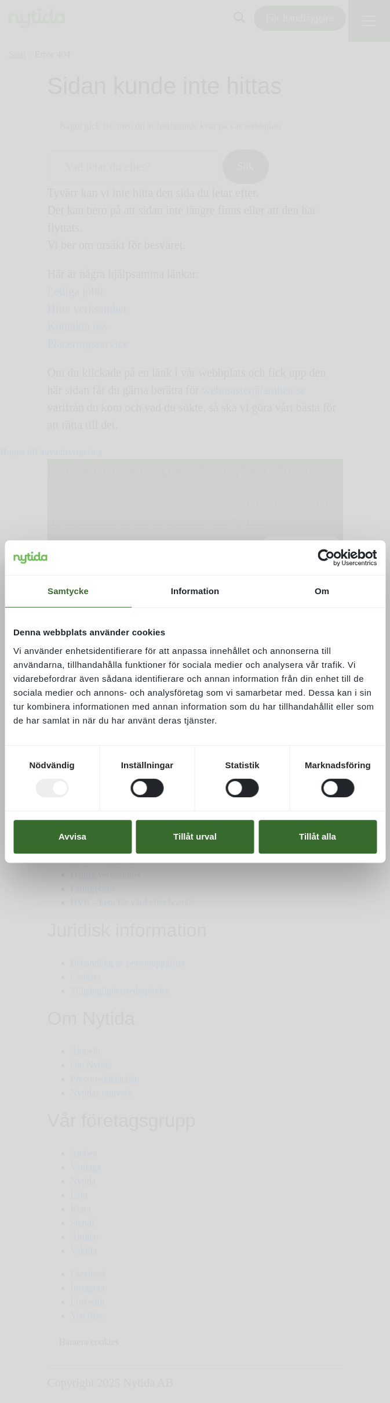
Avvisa (72, 836)
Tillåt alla (317, 836)
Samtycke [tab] (68, 591)
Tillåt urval (195, 836)
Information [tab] (195, 591)
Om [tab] (322, 591)
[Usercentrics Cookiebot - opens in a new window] (326, 557)
